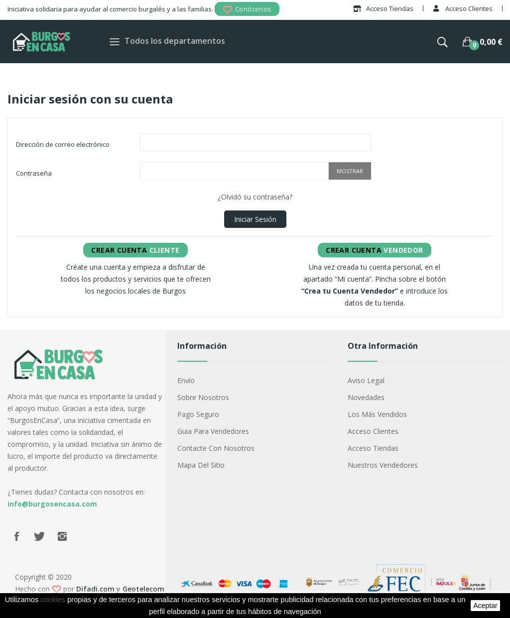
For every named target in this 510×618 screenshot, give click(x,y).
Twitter (39, 536)
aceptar (485, 606)
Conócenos (247, 9)
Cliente (135, 250)
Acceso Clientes (373, 431)
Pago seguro (198, 414)
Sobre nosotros (203, 397)
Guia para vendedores (213, 431)
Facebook (16, 536)
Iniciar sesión (255, 219)
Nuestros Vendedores (383, 465)
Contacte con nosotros (216, 448)
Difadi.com (95, 589)
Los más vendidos (377, 414)
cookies (52, 600)
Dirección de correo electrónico (63, 144)
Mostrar (350, 171)
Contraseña (34, 173)
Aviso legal (366, 380)
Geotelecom (143, 589)
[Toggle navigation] (115, 41)
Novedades (366, 397)
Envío (186, 380)
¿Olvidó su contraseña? (255, 197)
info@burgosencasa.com (52, 504)
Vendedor (374, 250)
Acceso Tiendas (373, 448)
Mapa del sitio (201, 465)
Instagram (62, 536)
